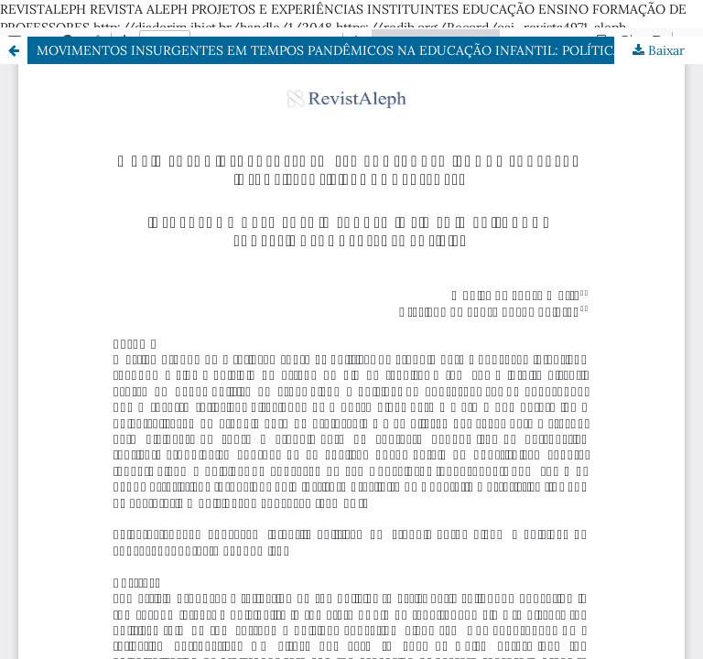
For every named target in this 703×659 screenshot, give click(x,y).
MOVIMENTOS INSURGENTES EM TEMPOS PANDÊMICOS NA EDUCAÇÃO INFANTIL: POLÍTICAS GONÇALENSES (370, 50)
